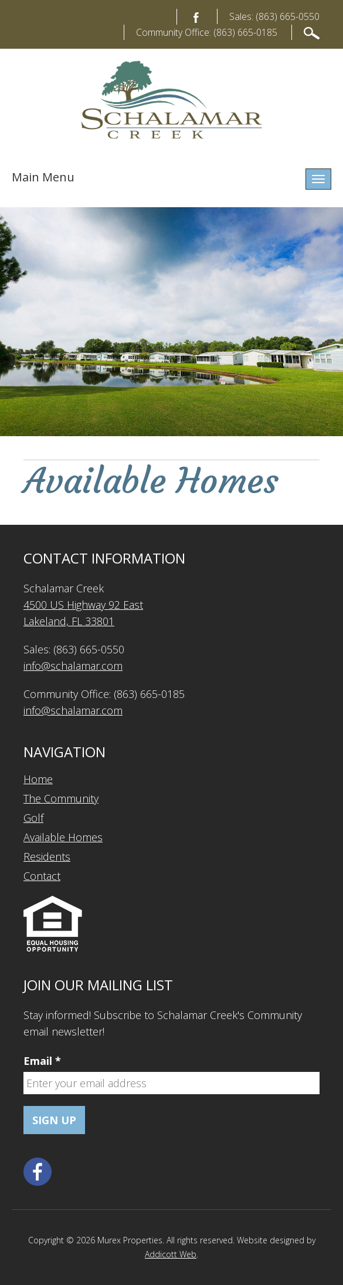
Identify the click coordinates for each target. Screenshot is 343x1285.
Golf (33, 818)
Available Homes (63, 837)
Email (42, 1061)
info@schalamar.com (73, 666)
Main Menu (43, 177)
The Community (61, 798)
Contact (41, 876)
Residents (46, 856)
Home (38, 779)
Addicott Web (170, 1254)
